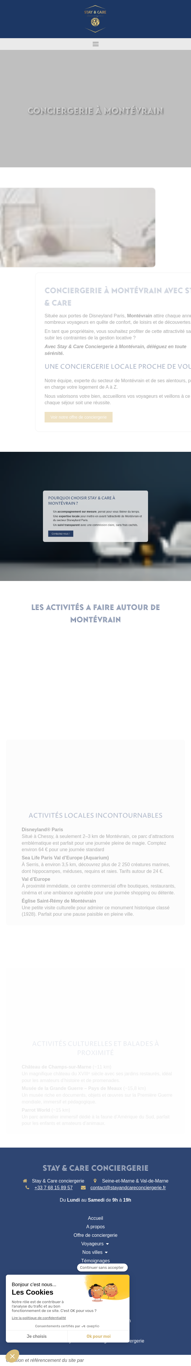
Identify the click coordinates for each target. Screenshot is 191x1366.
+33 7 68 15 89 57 (53, 1187)
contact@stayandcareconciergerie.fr (128, 1187)
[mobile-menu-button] (95, 44)
